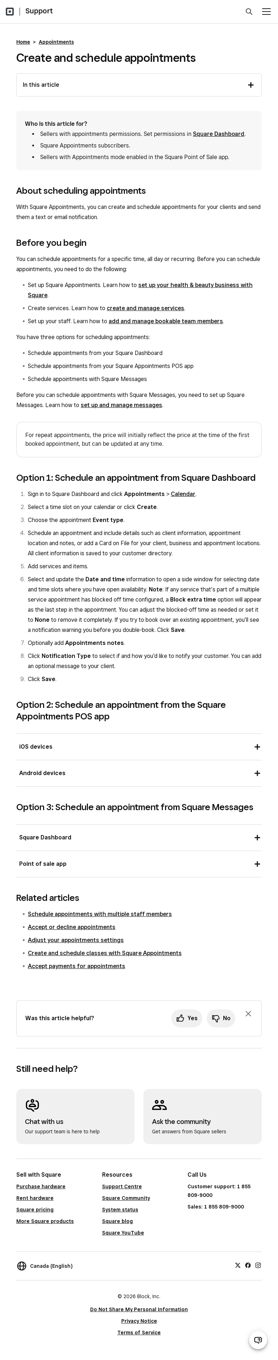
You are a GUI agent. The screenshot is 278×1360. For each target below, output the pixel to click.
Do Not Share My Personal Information (139, 1309)
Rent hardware (35, 1198)
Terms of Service (139, 1332)
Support (39, 11)
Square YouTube (123, 1233)
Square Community (126, 1198)
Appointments (56, 42)
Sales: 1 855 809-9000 (216, 1207)
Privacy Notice (139, 1321)
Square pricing (35, 1210)
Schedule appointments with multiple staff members (100, 914)
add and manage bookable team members (166, 321)
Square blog (117, 1221)
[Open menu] (266, 11)
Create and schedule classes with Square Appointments (105, 953)
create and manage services (145, 308)
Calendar (183, 494)
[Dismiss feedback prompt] (248, 1013)
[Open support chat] (258, 1340)
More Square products (45, 1221)
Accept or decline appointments (71, 927)
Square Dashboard (218, 134)
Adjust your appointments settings (76, 940)
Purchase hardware (41, 1186)
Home (23, 42)
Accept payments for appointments (76, 966)
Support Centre (122, 1186)
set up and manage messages (121, 405)
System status (120, 1210)
